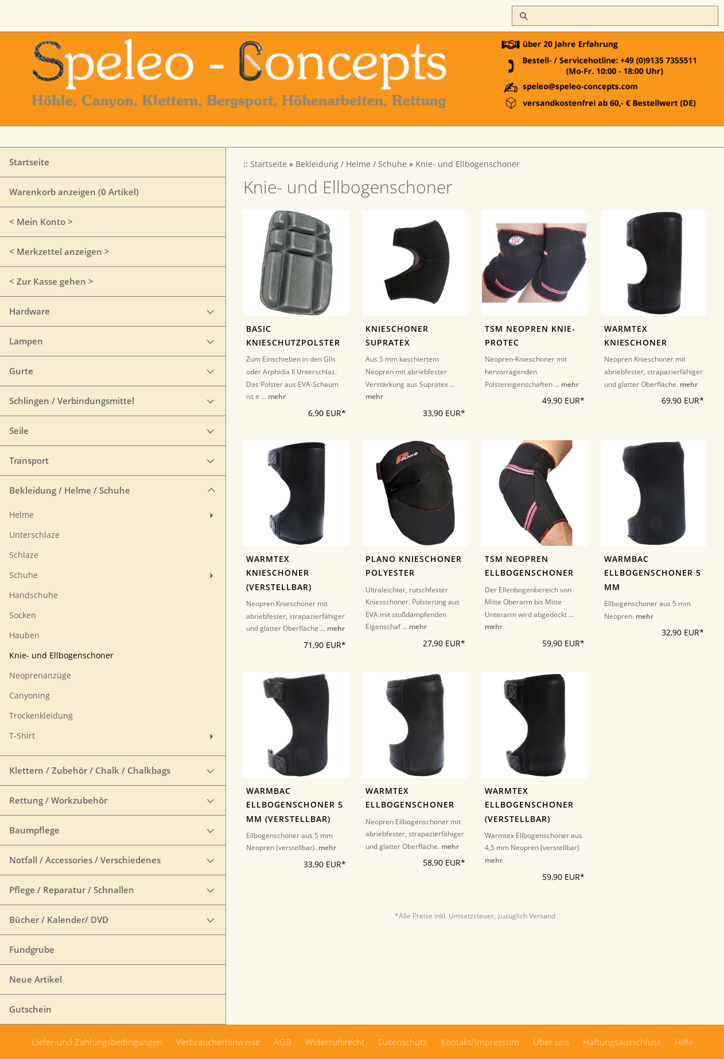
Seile (19, 430)
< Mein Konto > (41, 221)
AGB (282, 1042)
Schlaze (23, 555)
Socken (22, 615)
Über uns (551, 1042)
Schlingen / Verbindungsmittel (71, 400)
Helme (21, 515)
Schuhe (23, 575)
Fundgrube (32, 949)
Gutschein (30, 1009)
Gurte (21, 371)
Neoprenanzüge (40, 675)
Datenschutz (402, 1042)
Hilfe (684, 1042)
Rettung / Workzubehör (58, 800)
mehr (277, 396)
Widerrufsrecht (334, 1042)
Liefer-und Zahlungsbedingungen (97, 1042)
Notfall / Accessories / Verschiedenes (85, 860)
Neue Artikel (35, 979)
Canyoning (29, 696)
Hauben (24, 635)
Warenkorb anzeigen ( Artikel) (74, 191)
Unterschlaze (34, 535)
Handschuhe (33, 595)
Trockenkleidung (41, 716)
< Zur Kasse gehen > (51, 281)
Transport (29, 460)
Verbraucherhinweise (218, 1042)
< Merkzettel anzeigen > (59, 251)
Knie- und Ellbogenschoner (61, 655)
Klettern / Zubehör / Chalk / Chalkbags (89, 770)
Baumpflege (34, 830)
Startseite (29, 162)
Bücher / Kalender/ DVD (58, 919)
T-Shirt (22, 736)
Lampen (26, 341)
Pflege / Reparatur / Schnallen (71, 889)
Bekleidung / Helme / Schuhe (69, 490)
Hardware (29, 311)
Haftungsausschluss (622, 1042)
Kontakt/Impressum (480, 1042)
